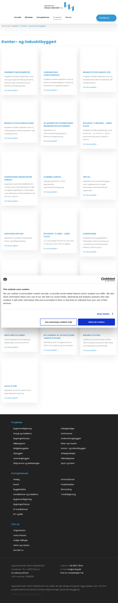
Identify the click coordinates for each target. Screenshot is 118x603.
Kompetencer (43, 17)
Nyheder (29, 17)
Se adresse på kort (20, 572)
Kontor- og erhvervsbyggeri (33, 26)
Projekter (57, 17)
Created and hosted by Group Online (26, 594)
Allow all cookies (96, 322)
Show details (103, 314)
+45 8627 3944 (76, 565)
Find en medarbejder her (72, 572)
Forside (17, 17)
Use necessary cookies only (58, 322)
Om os (68, 17)
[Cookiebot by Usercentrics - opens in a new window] (103, 279)
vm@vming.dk (74, 569)
